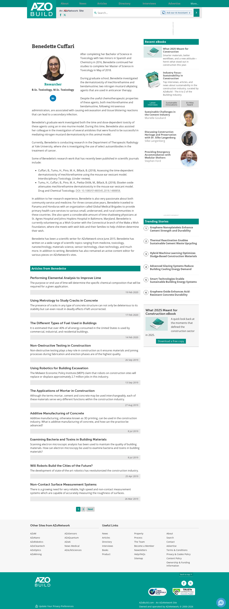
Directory (107, 541)
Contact (171, 541)
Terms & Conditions (177, 550)
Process (138, 537)
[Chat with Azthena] (221, 602)
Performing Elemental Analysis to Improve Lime (65, 278)
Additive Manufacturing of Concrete (57, 413)
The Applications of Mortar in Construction (62, 391)
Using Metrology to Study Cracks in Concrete (64, 300)
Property (138, 533)
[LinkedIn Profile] (53, 98)
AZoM (33, 533)
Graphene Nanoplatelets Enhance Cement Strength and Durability (170, 229)
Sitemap (138, 558)
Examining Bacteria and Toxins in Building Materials (68, 439)
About (170, 533)
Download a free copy (171, 341)
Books (105, 550)
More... (192, 3)
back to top (186, 574)
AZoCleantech (37, 545)
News (105, 533)
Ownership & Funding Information (178, 564)
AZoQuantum (72, 537)
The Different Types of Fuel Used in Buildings (63, 323)
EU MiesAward (190, 103)
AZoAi (68, 541)
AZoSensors (71, 533)
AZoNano (35, 537)
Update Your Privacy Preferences (54, 604)
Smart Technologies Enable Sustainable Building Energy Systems (173, 280)
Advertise (172, 545)
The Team (139, 541)
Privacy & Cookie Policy (179, 554)
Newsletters (140, 550)
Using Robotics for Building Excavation (59, 368)
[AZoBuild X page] (64, 15)
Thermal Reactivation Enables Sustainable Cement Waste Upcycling (172, 242)
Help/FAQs (139, 554)
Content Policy (174, 558)
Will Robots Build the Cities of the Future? (61, 466)
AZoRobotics (36, 541)
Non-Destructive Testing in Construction (60, 345)
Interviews (107, 545)
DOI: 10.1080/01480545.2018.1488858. (98, 190)
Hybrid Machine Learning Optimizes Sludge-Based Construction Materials (172, 254)
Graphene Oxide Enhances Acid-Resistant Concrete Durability (169, 293)
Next (90, 509)
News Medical (72, 545)
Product (106, 554)
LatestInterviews (153, 103)
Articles (106, 537)
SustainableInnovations (171, 103)
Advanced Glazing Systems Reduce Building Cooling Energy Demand (170, 267)
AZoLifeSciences (73, 550)
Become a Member (144, 545)
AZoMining (36, 554)
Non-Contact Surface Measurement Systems (63, 484)
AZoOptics (35, 550)
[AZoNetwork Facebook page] (60, 15)
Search (170, 537)
